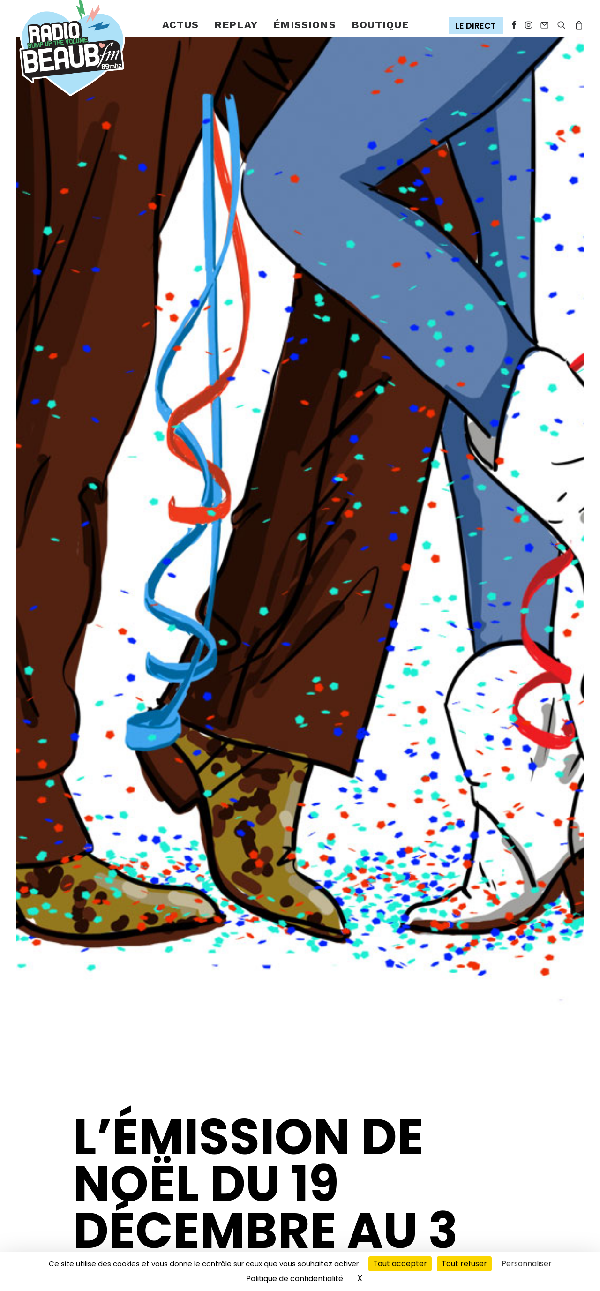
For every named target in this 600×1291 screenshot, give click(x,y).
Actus (180, 24)
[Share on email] (102, 1234)
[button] (478, 26)
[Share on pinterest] (112, 1216)
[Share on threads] (97, 1216)
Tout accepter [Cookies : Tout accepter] (400, 1263)
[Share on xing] (87, 1234)
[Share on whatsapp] (142, 1216)
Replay (236, 24)
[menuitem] (181, 25)
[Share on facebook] (67, 1216)
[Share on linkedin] (127, 1216)
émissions (304, 24)
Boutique (380, 24)
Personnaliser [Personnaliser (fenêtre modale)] (527, 1263)
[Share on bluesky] (72, 1234)
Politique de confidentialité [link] (294, 1278)
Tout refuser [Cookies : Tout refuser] (464, 1263)
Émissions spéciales (154, 994)
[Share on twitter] (82, 1216)
